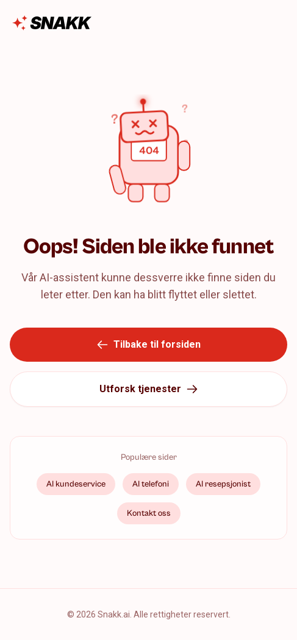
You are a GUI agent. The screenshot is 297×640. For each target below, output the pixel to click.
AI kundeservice (76, 484)
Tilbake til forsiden (148, 345)
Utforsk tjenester (148, 389)
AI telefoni (150, 484)
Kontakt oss (149, 513)
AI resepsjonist (223, 484)
